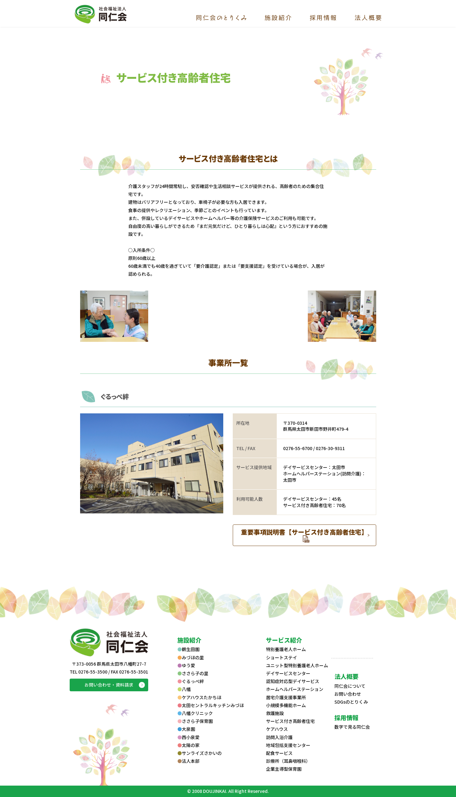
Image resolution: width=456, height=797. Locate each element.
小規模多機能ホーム (286, 705)
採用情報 (346, 717)
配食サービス (279, 753)
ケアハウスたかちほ (199, 697)
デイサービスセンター (288, 673)
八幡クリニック (195, 713)
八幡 (184, 689)
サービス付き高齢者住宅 (290, 721)
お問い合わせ (347, 694)
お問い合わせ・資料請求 (109, 684)
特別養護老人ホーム (286, 649)
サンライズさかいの (199, 753)
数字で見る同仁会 (352, 727)
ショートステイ (281, 657)
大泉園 (186, 729)
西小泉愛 (188, 737)
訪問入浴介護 (279, 737)
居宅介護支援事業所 (286, 697)
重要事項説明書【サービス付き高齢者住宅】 (304, 532)
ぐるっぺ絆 (114, 396)
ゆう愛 (186, 665)
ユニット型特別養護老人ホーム (297, 665)
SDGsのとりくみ (351, 702)
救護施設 (275, 713)
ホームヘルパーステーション (294, 689)
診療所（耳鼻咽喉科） (288, 761)
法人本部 (188, 761)
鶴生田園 (188, 649)
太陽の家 (188, 745)
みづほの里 (190, 657)
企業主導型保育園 (283, 769)
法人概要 (346, 676)
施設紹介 (189, 640)
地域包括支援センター (288, 745)
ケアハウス (277, 729)
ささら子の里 (192, 673)
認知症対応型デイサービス (292, 681)
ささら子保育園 (195, 721)
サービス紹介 (284, 640)
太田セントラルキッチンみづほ (210, 705)
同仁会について (349, 686)
